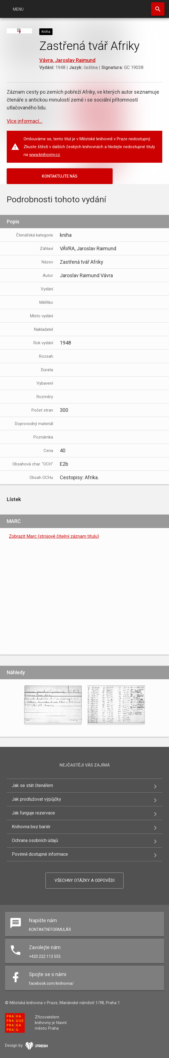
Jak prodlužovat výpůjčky (36, 799)
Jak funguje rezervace (33, 813)
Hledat (158, 9)
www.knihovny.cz (44, 154)
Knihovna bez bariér (31, 826)
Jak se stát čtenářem (32, 785)
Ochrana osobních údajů (35, 840)
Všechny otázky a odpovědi (84, 880)
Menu (18, 9)
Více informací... (24, 121)
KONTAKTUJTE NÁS (59, 176)
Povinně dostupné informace (40, 854)
